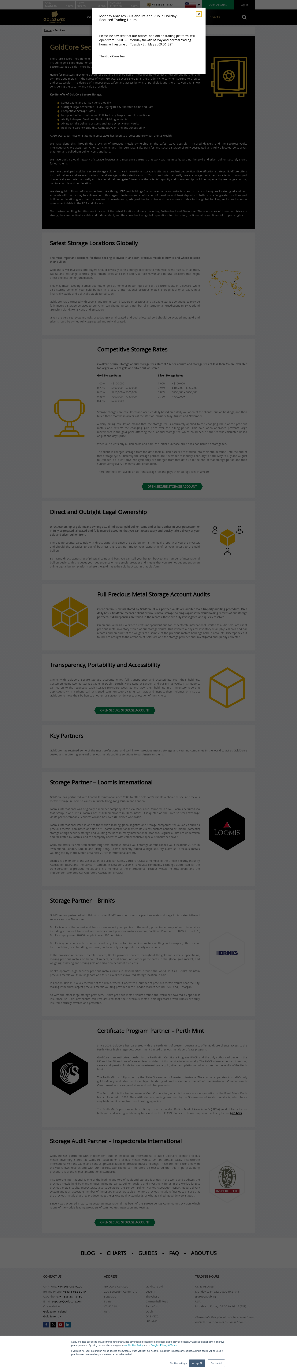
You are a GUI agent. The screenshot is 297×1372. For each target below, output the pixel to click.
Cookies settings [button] (178, 1363)
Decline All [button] (216, 1363)
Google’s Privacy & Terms (163, 1345)
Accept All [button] (197, 1363)
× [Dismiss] (199, 14)
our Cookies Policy (133, 1345)
